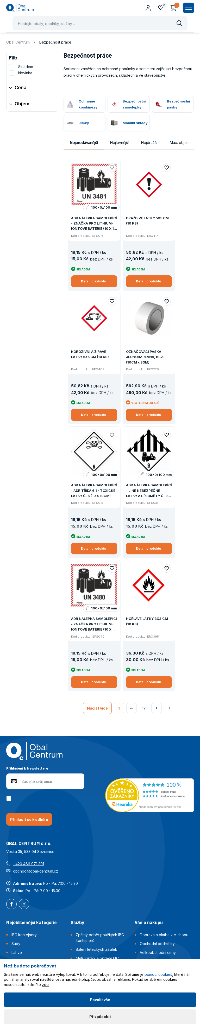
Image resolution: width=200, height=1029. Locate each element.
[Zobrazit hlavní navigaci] (188, 8)
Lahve (16, 952)
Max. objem (180, 142)
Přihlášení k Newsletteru (27, 768)
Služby (77, 922)
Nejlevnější (119, 142)
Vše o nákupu (149, 922)
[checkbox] (9, 798)
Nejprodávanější (84, 142)
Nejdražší (149, 142)
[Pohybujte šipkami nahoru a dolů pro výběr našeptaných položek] (100, 23)
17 (144, 708)
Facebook (11, 904)
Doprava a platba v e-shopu (164, 935)
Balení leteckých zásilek (96, 949)
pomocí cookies (158, 974)
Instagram (24, 904)
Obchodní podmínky (157, 943)
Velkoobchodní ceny (158, 952)
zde (45, 984)
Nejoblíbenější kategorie (31, 922)
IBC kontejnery (24, 935)
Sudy (15, 943)
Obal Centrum (18, 42)
